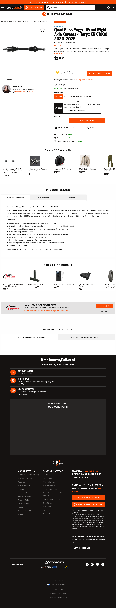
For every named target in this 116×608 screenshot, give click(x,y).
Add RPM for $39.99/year (76, 110)
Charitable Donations (25, 493)
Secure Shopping (58, 580)
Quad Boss (58, 26)
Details (78, 107)
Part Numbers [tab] (43, 197)
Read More (58, 54)
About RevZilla (26, 471)
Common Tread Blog (25, 511)
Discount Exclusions (50, 514)
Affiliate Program (24, 485)
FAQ (44, 510)
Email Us (32, 92)
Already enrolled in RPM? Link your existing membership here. (46, 311)
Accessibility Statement (58, 598)
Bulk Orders (47, 506)
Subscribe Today (23, 394)
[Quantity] (60, 120)
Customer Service (53, 471)
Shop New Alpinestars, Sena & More (69, 2)
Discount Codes (23, 500)
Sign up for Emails (90, 497)
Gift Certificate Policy (50, 489)
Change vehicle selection (85, 79)
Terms (100, 527)
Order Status (47, 503)
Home (3, 21)
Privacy (74, 529)
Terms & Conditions (58, 593)
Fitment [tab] (72, 197)
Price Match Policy (49, 485)
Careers (21, 489)
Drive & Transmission (42, 21)
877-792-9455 (20, 92)
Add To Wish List (66, 128)
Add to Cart (87, 120)
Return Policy (47, 478)
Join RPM (21, 384)
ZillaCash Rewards (24, 496)
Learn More (104, 311)
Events (20, 507)
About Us (21, 482)
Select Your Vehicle (100, 73)
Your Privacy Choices (59, 585)
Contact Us (46, 474)
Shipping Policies (49, 482)
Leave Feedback (82, 548)
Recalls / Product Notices (51, 499)
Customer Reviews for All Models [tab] (29, 337)
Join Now (104, 306)
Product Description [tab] (15, 197)
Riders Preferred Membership (28, 474)
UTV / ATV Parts (23, 21)
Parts (11, 21)
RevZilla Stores (23, 503)
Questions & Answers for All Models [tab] (86, 337)
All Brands (21, 514)
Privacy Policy (58, 589)
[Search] (70, 7)
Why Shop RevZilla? (25, 478)
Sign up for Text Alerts (90, 504)
